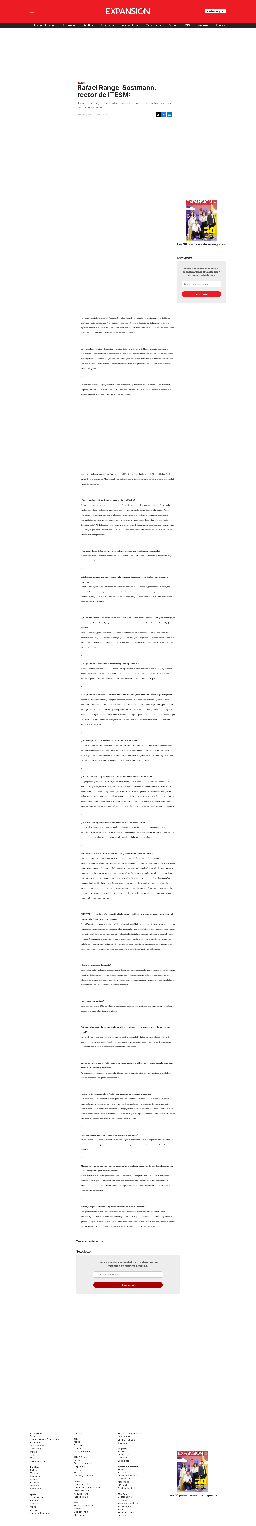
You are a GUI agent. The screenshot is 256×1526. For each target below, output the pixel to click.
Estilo (77, 1460)
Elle (76, 1439)
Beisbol (122, 1472)
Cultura (78, 1433)
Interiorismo (81, 1497)
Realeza (35, 1500)
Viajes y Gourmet (40, 1513)
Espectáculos (38, 1497)
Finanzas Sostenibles (130, 1433)
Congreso (35, 1476)
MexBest (123, 1494)
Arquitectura (81, 1494)
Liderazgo (124, 1454)
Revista (81, 83)
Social (77, 1508)
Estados (35, 1482)
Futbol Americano (128, 1475)
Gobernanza (81, 1512)
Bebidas (123, 1500)
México (34, 1473)
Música (78, 1472)
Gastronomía (125, 1497)
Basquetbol (124, 1479)
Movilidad (80, 1515)
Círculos (35, 1504)
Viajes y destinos (128, 1503)
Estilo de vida (82, 1451)
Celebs (78, 1448)
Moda (33, 1507)
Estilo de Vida (126, 1512)
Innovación (124, 1436)
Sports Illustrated (128, 1466)
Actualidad (124, 1451)
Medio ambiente (83, 1505)
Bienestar (123, 1509)
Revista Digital (215, 11)
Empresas (69, 25)
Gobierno (35, 1470)
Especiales (124, 1461)
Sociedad (35, 1488)
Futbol (121, 1469)
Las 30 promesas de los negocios (201, 244)
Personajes (124, 1506)
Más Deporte (125, 1482)
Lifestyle (123, 1485)
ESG (187, 25)
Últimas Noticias (44, 25)
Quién (33, 1494)
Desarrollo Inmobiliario (87, 1487)
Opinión (34, 1485)
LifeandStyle (37, 1461)
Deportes (79, 1466)
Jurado (122, 1515)
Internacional (129, 25)
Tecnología (153, 25)
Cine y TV (79, 1469)
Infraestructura (82, 1490)
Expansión (36, 1433)
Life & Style (80, 1457)
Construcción (81, 1484)
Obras (172, 25)
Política (88, 25)
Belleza (34, 1510)
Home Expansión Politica (44, 1439)
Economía (107, 25)
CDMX (33, 1479)
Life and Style (225, 25)
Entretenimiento (83, 1463)
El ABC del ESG (126, 1440)
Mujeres (203, 25)
